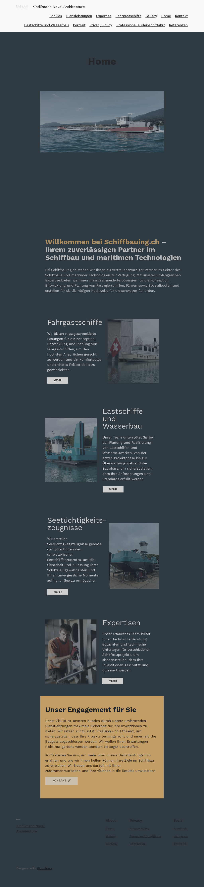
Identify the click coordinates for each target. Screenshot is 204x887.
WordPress (44, 868)
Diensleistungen (79, 16)
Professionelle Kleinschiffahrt (140, 25)
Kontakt (181, 16)
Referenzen (178, 25)
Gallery (151, 16)
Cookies (55, 16)
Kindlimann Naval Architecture (58, 7)
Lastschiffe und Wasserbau (46, 25)
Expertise (103, 16)
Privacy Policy (100, 25)
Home (166, 16)
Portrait (79, 25)
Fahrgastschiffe (128, 16)
